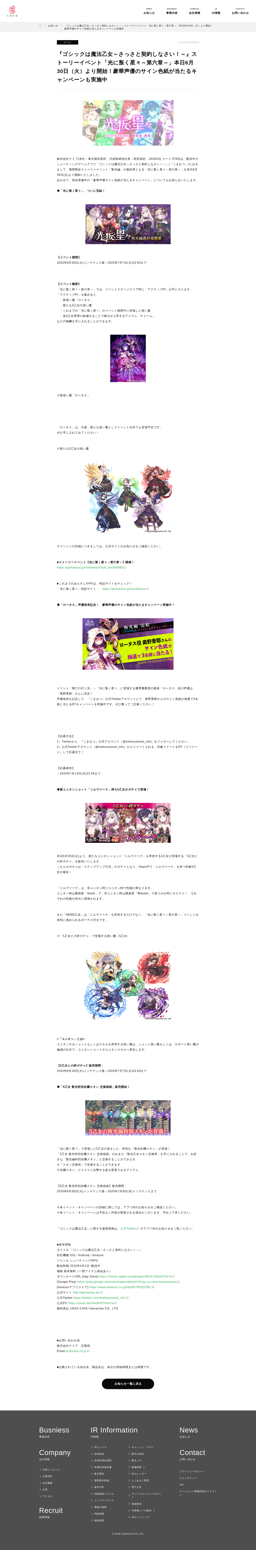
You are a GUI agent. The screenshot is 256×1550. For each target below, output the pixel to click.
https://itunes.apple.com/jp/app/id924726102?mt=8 (135, 1276)
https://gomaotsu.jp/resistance (123, 588)
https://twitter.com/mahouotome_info (100, 1297)
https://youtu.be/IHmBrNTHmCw (91, 1303)
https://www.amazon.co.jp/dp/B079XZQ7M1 (120, 1287)
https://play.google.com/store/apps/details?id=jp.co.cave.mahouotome (127, 1281)
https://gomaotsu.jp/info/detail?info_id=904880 (90, 567)
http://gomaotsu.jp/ (86, 1292)
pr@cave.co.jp (76, 1351)
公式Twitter (128, 1228)
